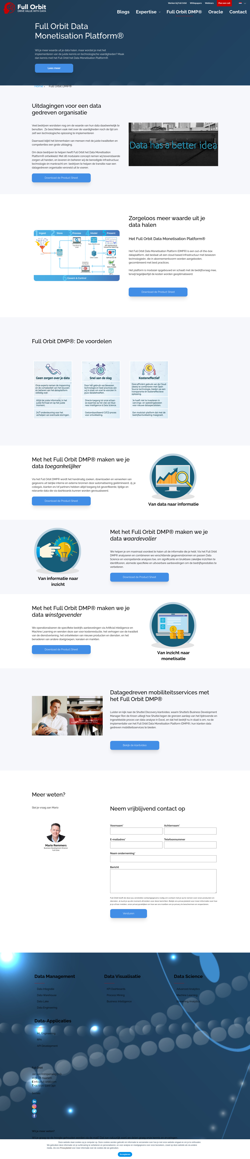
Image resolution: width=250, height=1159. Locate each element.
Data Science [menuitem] (188, 976)
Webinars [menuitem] (209, 3)
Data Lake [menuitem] (43, 1001)
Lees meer (54, 68)
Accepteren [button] (125, 1154)
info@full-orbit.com (45, 1081)
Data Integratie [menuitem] (45, 989)
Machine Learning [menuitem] (187, 995)
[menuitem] (224, 3)
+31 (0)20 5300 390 (45, 1085)
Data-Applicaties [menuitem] (52, 1021)
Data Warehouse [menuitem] (46, 995)
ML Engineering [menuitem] (46, 1033)
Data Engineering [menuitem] (47, 1007)
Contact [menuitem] (238, 12)
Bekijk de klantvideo (135, 745)
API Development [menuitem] (47, 1045)
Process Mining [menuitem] (116, 995)
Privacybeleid (65, 1148)
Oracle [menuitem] (215, 12)
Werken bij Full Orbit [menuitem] (177, 3)
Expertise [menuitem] (146, 12)
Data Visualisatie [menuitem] (122, 976)
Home (38, 86)
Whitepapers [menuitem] (196, 3)
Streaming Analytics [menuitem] (188, 1001)
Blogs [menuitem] (123, 12)
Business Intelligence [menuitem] (119, 1001)
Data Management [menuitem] (54, 976)
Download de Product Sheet (61, 177)
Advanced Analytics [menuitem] (188, 989)
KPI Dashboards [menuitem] (116, 989)
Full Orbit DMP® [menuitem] (184, 12)
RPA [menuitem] (39, 1039)
